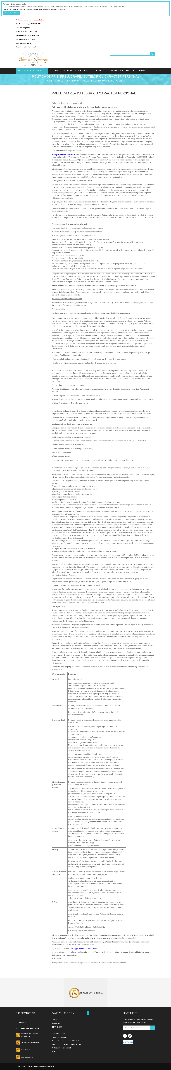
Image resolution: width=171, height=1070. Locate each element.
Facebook (125, 1036)
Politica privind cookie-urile (62, 1048)
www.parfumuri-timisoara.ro (63, 154)
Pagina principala (55, 81)
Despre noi (56, 1023)
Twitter (130, 1036)
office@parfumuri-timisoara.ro (82, 948)
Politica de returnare (59, 1037)
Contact (54, 1020)
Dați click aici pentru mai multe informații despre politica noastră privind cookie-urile (34, 9)
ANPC (54, 1051)
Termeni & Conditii (58, 1034)
